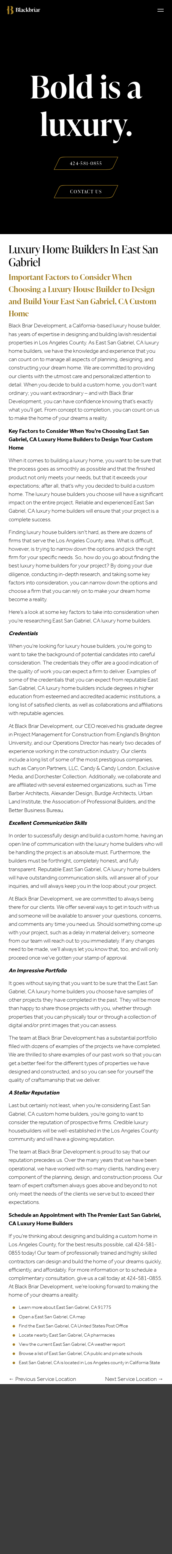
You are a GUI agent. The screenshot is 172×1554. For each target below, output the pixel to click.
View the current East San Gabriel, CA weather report (72, 1344)
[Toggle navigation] (160, 10)
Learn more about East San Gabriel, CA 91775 (65, 1307)
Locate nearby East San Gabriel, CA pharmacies (67, 1335)
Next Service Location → (134, 1379)
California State (145, 1362)
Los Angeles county (104, 1362)
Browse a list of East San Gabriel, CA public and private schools (80, 1353)
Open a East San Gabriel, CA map (52, 1317)
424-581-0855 (144, 1278)
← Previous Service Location (42, 1379)
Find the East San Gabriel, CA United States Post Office (73, 1326)
